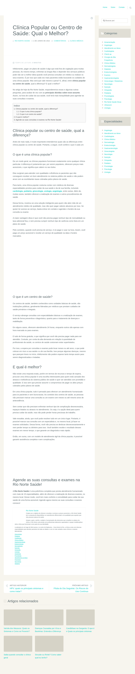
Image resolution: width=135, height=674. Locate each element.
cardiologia (18, 192)
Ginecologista (109, 151)
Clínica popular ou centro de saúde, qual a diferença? (37, 109)
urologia (48, 192)
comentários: (60, 41)
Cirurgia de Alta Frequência (110, 58)
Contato (122, 7)
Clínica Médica (76, 41)
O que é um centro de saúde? (31, 115)
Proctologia (18, 556)
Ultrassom (108, 105)
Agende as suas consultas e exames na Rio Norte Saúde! (38, 120)
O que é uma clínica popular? (31, 112)
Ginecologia (18, 534)
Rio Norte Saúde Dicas (112, 102)
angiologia (57, 192)
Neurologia (18, 562)
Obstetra (17, 564)
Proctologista (109, 96)
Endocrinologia (19, 544)
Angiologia (18, 554)
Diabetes (107, 69)
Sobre (113, 7)
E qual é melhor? (22, 117)
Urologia (17, 552)
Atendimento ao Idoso (21, 558)
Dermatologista (110, 66)
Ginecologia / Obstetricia (113, 81)
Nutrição (17, 548)
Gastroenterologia (20, 542)
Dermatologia (18, 546)
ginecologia (38, 192)
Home (105, 7)
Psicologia (18, 560)
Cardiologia (18, 538)
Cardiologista (109, 51)
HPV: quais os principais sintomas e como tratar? (28, 588)
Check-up (107, 54)
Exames (107, 75)
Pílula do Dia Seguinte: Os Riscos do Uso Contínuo (70, 588)
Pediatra (107, 163)
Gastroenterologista (111, 78)
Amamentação (109, 42)
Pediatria (17, 536)
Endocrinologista (110, 72)
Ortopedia (17, 550)
